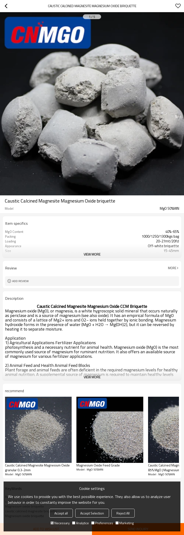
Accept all (61, 513)
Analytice (80, 522)
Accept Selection (92, 513)
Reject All (123, 513)
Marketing (124, 522)
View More (92, 254)
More (172, 268)
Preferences (102, 522)
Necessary (60, 522)
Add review (20, 281)
